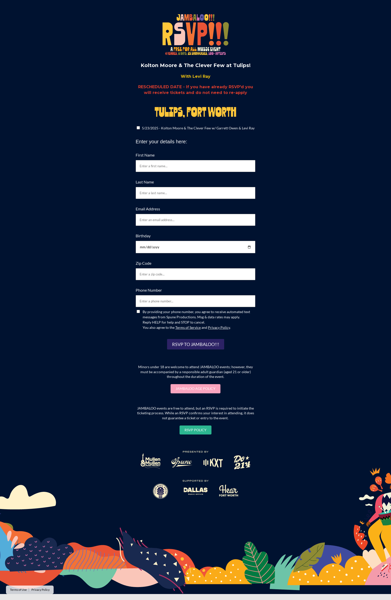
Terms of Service (188, 327)
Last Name (145, 181)
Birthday (143, 235)
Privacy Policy (219, 327)
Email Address (148, 208)
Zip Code (143, 263)
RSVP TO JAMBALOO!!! (195, 344)
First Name (145, 155)
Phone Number (149, 290)
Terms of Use (18, 590)
